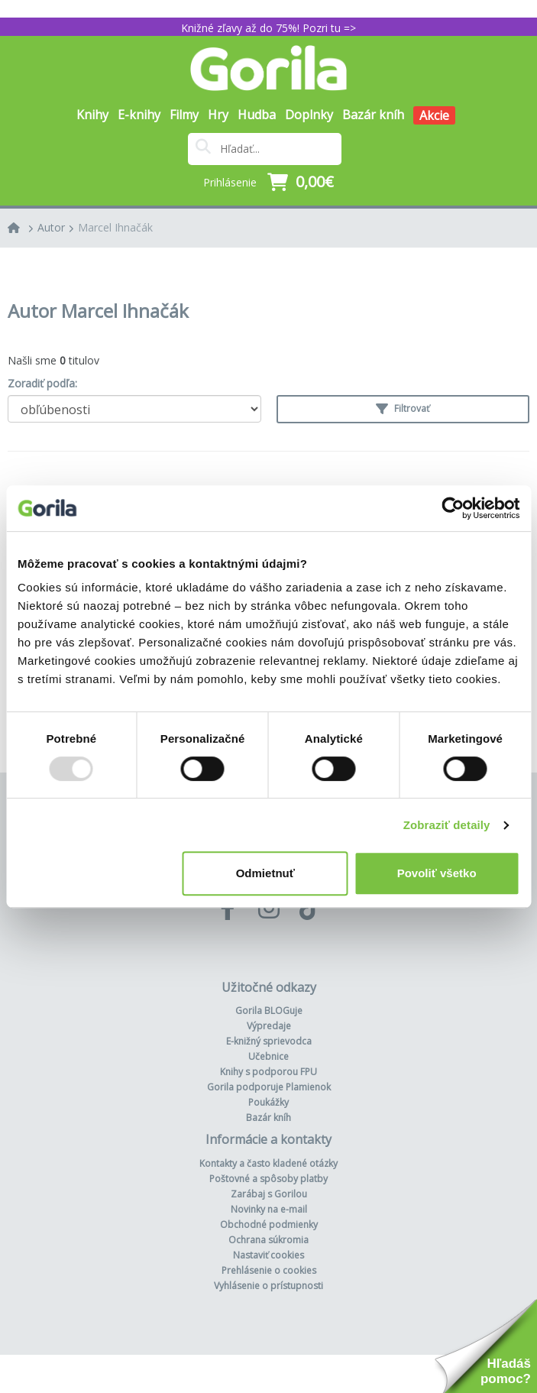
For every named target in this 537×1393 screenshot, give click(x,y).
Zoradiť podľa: (42, 383)
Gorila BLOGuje (268, 1010)
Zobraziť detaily (446, 824)
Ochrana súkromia (268, 1239)
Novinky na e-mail (269, 1209)
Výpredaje (269, 1025)
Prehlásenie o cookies (269, 1270)
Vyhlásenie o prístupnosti (268, 1285)
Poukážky (268, 1102)
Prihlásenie (230, 182)
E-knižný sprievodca (269, 1041)
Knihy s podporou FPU (268, 1071)
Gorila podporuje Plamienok (269, 1086)
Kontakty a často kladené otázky (268, 1163)
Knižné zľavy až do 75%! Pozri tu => (268, 28)
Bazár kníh (373, 114)
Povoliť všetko (437, 873)
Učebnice (268, 1056)
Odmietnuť (265, 873)
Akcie (434, 115)
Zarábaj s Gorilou (269, 1193)
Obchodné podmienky (269, 1224)
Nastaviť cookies (268, 1255)
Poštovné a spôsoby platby (268, 1178)
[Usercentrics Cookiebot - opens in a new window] (452, 508)
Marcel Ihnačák (115, 227)
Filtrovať (402, 408)
